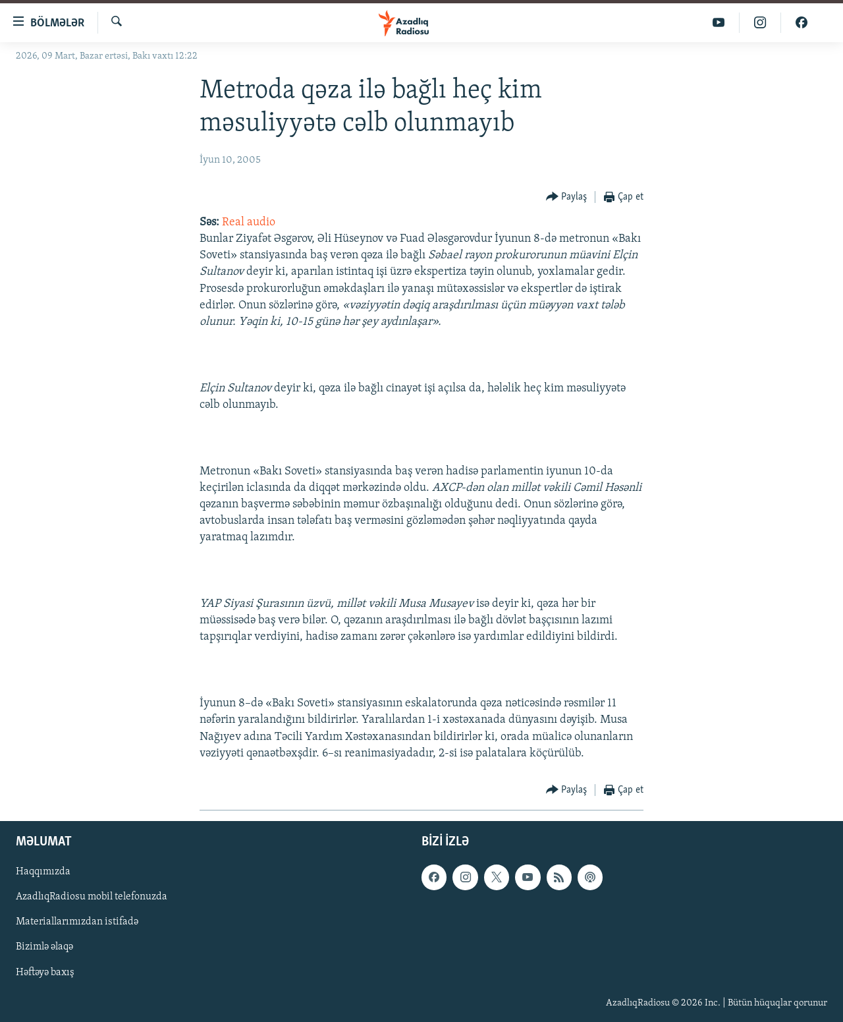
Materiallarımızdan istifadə (77, 922)
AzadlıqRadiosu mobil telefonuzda (91, 897)
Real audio (248, 222)
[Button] (566, 197)
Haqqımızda (43, 871)
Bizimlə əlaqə (44, 947)
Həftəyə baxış (45, 972)
